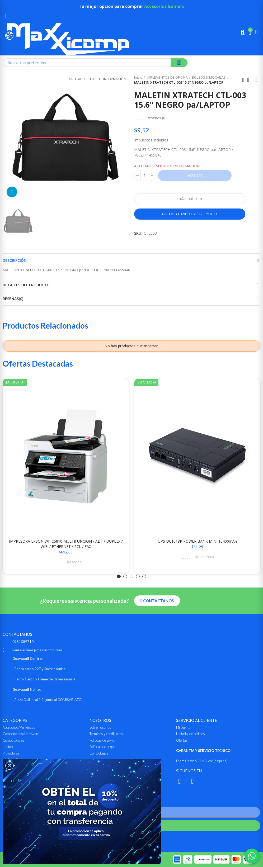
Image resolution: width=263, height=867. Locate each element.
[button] (119, 576)
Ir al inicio (249, 80)
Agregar (195, 175)
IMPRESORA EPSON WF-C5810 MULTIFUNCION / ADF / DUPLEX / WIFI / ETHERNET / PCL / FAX (66, 544)
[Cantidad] (144, 175)
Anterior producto (243, 80)
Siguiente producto (256, 80)
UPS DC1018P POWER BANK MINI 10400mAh (197, 541)
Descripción (15, 260)
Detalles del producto (26, 284)
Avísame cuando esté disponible (189, 214)
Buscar (179, 62)
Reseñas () (157, 118)
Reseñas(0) (13, 298)
